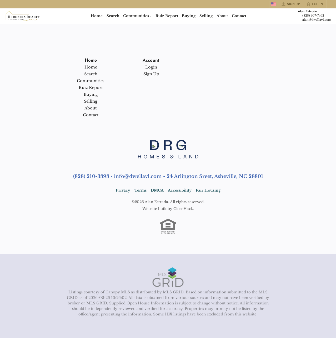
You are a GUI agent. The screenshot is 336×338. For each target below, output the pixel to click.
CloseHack (183, 209)
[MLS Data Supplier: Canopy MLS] (168, 277)
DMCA (157, 190)
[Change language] (273, 4)
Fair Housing (208, 190)
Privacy (123, 190)
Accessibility (180, 190)
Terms (140, 190)
